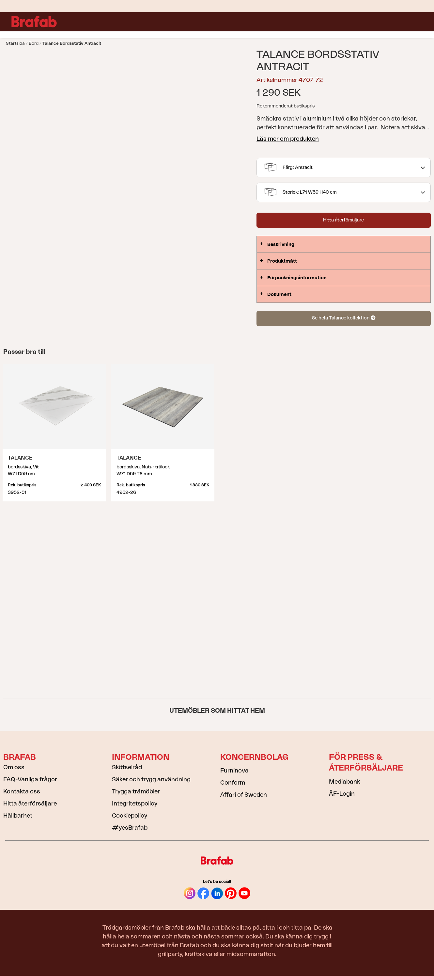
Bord (34, 43)
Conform (232, 783)
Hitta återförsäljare (343, 220)
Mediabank (344, 782)
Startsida (15, 43)
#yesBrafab (129, 828)
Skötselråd (127, 767)
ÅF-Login (342, 794)
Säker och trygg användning (151, 779)
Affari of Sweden (243, 795)
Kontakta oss (21, 791)
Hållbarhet (17, 816)
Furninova (234, 770)
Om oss (13, 767)
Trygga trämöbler (136, 791)
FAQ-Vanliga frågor (30, 779)
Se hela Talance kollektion (343, 318)
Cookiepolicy (129, 816)
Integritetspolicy (134, 803)
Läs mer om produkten (287, 139)
